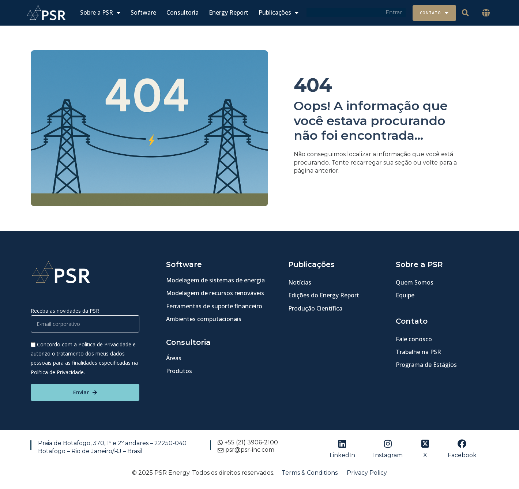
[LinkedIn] (342, 443)
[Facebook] (462, 443)
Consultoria (182, 12)
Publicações (278, 12)
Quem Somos (414, 282)
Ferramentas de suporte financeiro (214, 306)
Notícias (299, 282)
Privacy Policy (367, 472)
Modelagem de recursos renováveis (215, 293)
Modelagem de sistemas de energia (215, 280)
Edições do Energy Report (323, 295)
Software (143, 12)
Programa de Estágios (426, 365)
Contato (434, 12)
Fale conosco (414, 339)
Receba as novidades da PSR (65, 310)
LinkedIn (342, 455)
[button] (486, 13)
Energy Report (228, 12)
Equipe (405, 295)
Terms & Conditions (310, 472)
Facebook (462, 455)
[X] (425, 443)
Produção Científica (315, 308)
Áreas (173, 358)
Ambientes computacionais (203, 319)
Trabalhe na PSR (418, 352)
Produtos (179, 371)
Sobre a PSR (100, 12)
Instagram (388, 455)
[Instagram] (388, 443)
